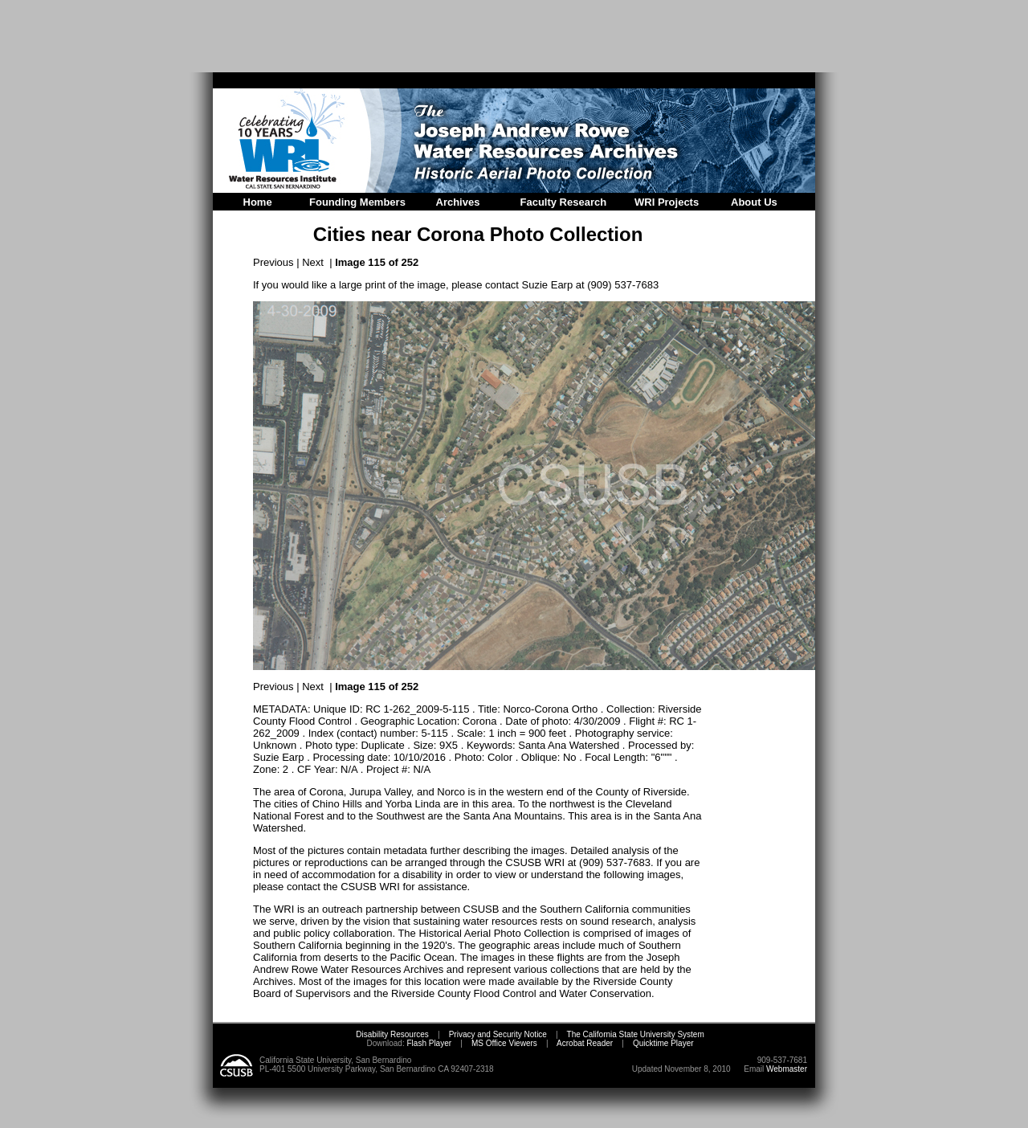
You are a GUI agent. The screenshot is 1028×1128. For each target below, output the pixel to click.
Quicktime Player (663, 1043)
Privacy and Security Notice (498, 1034)
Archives (458, 202)
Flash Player (428, 1043)
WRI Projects (666, 202)
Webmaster (786, 1069)
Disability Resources (392, 1034)
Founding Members (357, 202)
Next (313, 262)
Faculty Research (563, 202)
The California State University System (635, 1034)
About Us (754, 202)
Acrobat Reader (585, 1043)
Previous (273, 262)
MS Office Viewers (504, 1043)
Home (257, 202)
